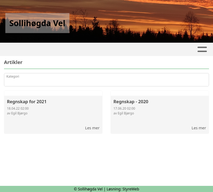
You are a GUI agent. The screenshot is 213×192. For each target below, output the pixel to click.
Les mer (92, 127)
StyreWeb (131, 188)
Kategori (12, 76)
